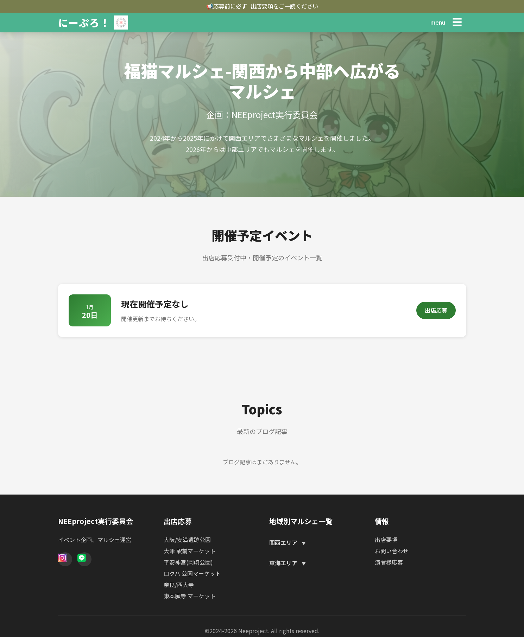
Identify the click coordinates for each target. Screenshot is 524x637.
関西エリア (284, 542)
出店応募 (436, 310)
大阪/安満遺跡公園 (187, 539)
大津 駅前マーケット (190, 551)
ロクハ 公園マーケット (192, 573)
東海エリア (284, 563)
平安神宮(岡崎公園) (188, 562)
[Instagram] (65, 559)
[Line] (84, 559)
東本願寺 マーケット (190, 596)
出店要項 (262, 6)
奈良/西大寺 (179, 584)
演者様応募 (389, 562)
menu (437, 22)
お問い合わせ (392, 551)
